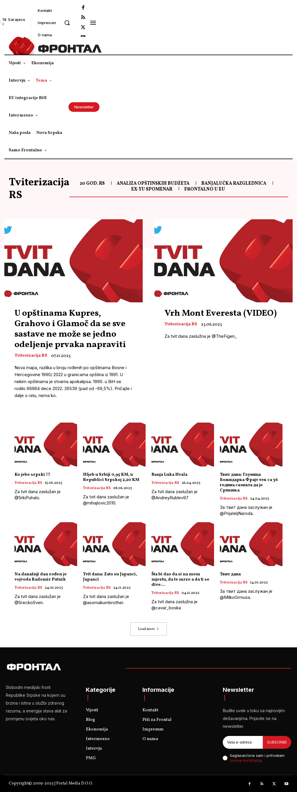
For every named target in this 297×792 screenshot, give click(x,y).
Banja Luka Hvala (169, 475)
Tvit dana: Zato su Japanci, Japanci (110, 577)
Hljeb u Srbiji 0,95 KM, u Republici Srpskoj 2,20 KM (111, 477)
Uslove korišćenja (246, 760)
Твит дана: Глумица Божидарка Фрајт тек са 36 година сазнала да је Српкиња (249, 482)
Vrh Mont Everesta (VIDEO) (220, 313)
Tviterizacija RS (31, 355)
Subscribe (277, 742)
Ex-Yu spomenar (151, 189)
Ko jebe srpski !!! (32, 475)
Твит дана (230, 574)
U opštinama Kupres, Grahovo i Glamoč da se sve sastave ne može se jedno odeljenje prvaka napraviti (70, 329)
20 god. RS (92, 183)
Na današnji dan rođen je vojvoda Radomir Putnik (41, 577)
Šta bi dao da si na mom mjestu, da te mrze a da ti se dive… (180, 579)
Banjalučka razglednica (233, 183)
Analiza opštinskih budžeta (153, 183)
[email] (243, 742)
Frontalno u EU (204, 189)
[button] (67, 23)
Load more (148, 629)
